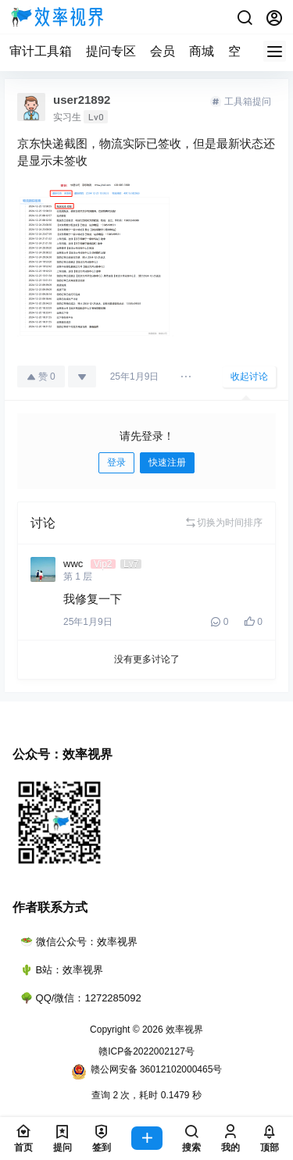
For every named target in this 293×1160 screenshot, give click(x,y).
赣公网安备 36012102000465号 (147, 1072)
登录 (116, 462)
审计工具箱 (40, 51)
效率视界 (183, 1029)
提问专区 (111, 51)
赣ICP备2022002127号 (146, 1051)
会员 (162, 51)
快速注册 (167, 462)
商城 (201, 51)
